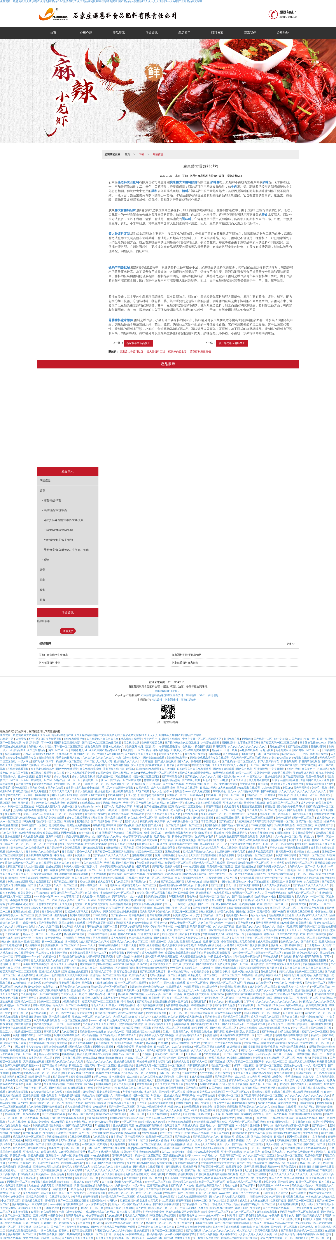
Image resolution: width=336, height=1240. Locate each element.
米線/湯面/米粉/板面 (144, 401)
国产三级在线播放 (188, 847)
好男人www (100, 1076)
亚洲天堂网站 (169, 934)
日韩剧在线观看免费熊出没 (235, 1020)
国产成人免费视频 (305, 889)
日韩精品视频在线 (85, 1185)
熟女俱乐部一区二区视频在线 (128, 784)
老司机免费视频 (287, 1102)
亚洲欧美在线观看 (80, 915)
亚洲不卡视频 (54, 836)
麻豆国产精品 (15, 866)
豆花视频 (151, 1042)
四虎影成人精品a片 (72, 1162)
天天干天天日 (29, 997)
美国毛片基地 (44, 1110)
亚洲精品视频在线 (246, 866)
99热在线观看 (312, 930)
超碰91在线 (137, 900)
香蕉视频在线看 (19, 1050)
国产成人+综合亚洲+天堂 (152, 1106)
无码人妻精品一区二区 (183, 922)
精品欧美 (123, 994)
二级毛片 (273, 1069)
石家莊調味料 (189, 699)
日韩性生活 (76, 1065)
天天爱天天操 (208, 960)
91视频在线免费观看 (305, 757)
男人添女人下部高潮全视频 (52, 952)
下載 (141, 154)
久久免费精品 (69, 1031)
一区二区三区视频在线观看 (210, 1046)
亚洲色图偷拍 (173, 851)
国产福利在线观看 (135, 873)
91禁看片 (21, 738)
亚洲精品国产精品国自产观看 (294, 994)
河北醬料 (157, 699)
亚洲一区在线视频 (150, 919)
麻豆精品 (22, 1076)
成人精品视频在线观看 (193, 956)
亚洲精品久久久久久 (126, 761)
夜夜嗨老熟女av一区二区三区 (139, 885)
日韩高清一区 (293, 870)
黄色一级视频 (69, 997)
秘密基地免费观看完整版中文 (218, 1162)
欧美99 (266, 1151)
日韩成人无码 (208, 787)
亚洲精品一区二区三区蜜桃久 (186, 806)
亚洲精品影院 (32, 941)
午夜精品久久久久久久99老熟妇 (114, 1230)
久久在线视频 (115, 1215)
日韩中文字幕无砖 (183, 836)
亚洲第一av (161, 922)
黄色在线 (263, 784)
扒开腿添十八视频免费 (205, 1238)
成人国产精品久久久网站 (107, 836)
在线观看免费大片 (60, 1196)
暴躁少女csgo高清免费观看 (20, 859)
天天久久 (232, 840)
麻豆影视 (72, 802)
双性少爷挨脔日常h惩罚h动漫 (154, 1061)
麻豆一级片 (30, 922)
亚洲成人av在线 (232, 802)
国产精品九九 (82, 1166)
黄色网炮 (192, 896)
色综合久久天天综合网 (111, 889)
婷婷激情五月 (204, 892)
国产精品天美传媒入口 (309, 1215)
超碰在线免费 (93, 746)
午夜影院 (128, 750)
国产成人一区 (199, 1061)
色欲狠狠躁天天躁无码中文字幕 (70, 975)
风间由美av (43, 1174)
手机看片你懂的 (256, 889)
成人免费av (177, 810)
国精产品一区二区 (213, 915)
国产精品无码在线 (276, 892)
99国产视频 (70, 1069)
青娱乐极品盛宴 (171, 780)
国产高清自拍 (50, 1065)
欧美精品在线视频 (122, 1050)
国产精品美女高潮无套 (79, 1125)
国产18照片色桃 (100, 821)
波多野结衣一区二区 (41, 1057)
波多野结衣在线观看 (284, 1106)
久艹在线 (107, 1181)
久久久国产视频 (19, 772)
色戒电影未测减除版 (141, 937)
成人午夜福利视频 (77, 799)
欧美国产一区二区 (85, 754)
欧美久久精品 (117, 843)
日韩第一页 (216, 859)
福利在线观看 (49, 1095)
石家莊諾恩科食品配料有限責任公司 (162, 695)
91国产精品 (142, 787)
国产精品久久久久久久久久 (141, 754)
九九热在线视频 (16, 1121)
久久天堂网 (122, 881)
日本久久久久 (62, 862)
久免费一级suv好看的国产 (104, 1121)
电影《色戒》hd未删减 (65, 795)
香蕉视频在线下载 (114, 768)
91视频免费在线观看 (138, 930)
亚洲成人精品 (172, 1095)
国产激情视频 (174, 1039)
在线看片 (187, 746)
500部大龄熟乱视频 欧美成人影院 (39, 832)
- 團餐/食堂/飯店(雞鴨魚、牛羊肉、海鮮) (65, 549)
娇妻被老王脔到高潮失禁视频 (314, 1024)
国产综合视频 (324, 1106)
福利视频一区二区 (242, 892)
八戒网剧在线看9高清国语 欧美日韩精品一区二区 (265, 821)
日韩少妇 (284, 1084)
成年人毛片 (268, 1140)
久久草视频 (147, 761)
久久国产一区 (175, 802)
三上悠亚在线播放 (80, 829)
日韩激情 (279, 1136)
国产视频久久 (139, 881)
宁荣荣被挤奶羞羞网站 (149, 862)
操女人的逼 (313, 851)
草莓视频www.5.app (27, 956)
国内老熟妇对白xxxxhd (232, 776)
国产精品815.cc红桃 (310, 919)
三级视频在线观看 (174, 1155)
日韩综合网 (312, 810)
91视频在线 (14, 795)
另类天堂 (232, 1200)
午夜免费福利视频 (251, 930)
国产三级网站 (121, 772)
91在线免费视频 (43, 1024)
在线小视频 (293, 768)
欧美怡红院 (316, 1084)
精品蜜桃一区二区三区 (89, 870)
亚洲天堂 (225, 1084)
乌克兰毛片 (89, 1095)
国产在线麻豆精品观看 (221, 829)
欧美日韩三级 (44, 915)
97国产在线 (296, 738)
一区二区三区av (305, 873)
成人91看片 (57, 1121)
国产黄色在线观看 (111, 1009)
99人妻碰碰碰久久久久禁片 (47, 1091)
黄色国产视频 (203, 746)
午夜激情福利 (99, 873)
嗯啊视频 (232, 1106)
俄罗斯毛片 (143, 866)
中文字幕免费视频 (240, 843)
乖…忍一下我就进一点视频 (118, 787)
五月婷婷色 (264, 911)
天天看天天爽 (127, 840)
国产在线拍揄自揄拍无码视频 (66, 1087)
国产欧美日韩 (286, 1181)
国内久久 (183, 761)
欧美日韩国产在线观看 (14, 930)
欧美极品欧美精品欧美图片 (49, 1125)
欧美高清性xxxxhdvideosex (221, 1099)
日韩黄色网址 (228, 990)
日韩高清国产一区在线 (34, 825)
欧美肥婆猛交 (234, 1166)
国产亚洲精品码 (48, 922)
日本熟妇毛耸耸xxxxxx (313, 742)
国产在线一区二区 (315, 1144)
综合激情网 (211, 881)
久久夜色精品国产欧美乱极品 (45, 1106)
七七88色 (66, 926)
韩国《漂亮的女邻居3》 (281, 997)
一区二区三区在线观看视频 (237, 1054)
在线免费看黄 (167, 847)
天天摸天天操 (286, 1170)
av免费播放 (236, 870)
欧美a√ (130, 768)
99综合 (63, 1065)
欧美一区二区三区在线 (309, 971)
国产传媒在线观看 (298, 746)
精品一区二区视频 (185, 1080)
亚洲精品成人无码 (304, 772)
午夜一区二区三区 (250, 979)
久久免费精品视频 (91, 768)
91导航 (14, 979)
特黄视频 (196, 761)
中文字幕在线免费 (287, 765)
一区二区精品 (143, 750)
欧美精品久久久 (289, 941)
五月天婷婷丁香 (135, 979)
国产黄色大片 (24, 784)
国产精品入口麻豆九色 (235, 825)
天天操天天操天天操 (268, 922)
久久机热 (322, 768)
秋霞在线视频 (91, 840)
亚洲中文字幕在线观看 (67, 1035)
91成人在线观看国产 (81, 1042)
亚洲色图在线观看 (111, 1178)
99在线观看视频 (25, 952)
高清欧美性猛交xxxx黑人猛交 (301, 952)
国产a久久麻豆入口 (233, 1024)
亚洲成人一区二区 (83, 1016)
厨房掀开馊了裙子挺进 (100, 956)
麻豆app (287, 787)
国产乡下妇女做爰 (190, 934)
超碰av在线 (12, 877)
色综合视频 (133, 907)
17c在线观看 (272, 1009)
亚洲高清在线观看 (158, 1185)
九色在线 (34, 1185)
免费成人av (296, 866)
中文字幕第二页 (324, 825)
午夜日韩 (159, 1087)
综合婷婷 (197, 1099)
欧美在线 (64, 1181)
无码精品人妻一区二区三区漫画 (163, 994)
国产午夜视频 (269, 791)
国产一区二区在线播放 (45, 994)
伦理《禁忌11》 (148, 746)
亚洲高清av (278, 881)
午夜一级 (309, 738)
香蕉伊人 (64, 1230)
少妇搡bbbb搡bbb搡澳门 (147, 1020)
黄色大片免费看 (225, 945)
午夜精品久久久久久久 (155, 829)
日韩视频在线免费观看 (300, 911)
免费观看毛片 (44, 881)
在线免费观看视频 (74, 738)
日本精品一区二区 (305, 937)
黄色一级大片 (85, 851)
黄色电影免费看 (228, 784)
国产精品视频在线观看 (153, 971)
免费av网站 (138, 814)
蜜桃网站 (16, 1072)
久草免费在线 (268, 1189)
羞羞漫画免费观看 (252, 806)
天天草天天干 (294, 930)
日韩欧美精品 (21, 791)
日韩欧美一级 (18, 1155)
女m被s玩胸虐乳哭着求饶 (180, 1234)
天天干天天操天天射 (267, 1230)
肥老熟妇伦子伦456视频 (291, 806)
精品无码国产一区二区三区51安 (19, 971)
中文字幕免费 (50, 1080)
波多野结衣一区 (245, 1035)
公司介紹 (86, 32)
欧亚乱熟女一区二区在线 (202, 975)
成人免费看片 (232, 806)
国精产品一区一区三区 (309, 821)
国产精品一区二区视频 (284, 1226)
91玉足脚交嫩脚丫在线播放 (78, 1072)
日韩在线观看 (94, 926)
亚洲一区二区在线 (158, 810)
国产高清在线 (72, 859)
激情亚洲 (141, 825)
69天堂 (229, 859)
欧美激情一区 (157, 997)
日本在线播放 (123, 1166)
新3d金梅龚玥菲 (157, 1050)
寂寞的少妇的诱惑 (44, 754)
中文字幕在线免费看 (224, 1039)
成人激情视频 (230, 754)
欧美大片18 (204, 1091)
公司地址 (283, 32)
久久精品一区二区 (277, 1061)
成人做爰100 (122, 1148)
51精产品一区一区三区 (68, 780)
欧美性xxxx (218, 994)
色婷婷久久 (164, 911)
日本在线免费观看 (298, 960)
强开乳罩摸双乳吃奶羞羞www (19, 817)
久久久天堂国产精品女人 (190, 877)
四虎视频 (56, 967)
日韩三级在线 (201, 1102)
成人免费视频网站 (147, 1196)
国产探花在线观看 (283, 990)
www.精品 (284, 795)
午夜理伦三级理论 (170, 746)
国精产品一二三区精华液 (261, 795)
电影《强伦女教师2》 (129, 757)
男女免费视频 (144, 1046)
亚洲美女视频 (8, 1110)
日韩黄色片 (144, 870)
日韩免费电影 (262, 772)
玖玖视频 (162, 843)
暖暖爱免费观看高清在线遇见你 (183, 952)
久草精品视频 (246, 1005)
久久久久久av (80, 877)
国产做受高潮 (197, 1069)
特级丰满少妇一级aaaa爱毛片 (22, 1114)
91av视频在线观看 (249, 787)
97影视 (266, 1076)
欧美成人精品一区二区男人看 (81, 866)
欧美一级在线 (87, 832)
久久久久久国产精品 (48, 926)
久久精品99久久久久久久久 (103, 738)
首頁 (53, 32)
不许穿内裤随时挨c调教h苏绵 (27, 840)
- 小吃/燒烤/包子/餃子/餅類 (57, 539)
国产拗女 (292, 1099)
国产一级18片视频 (316, 866)
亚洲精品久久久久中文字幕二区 (130, 941)
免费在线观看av (158, 1129)
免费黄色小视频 (221, 971)
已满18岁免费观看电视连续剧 (30, 810)
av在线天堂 (100, 1106)
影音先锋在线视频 (226, 967)
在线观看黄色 (259, 1162)
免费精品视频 (73, 847)
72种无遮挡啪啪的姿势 (72, 1151)
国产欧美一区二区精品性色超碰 (317, 926)
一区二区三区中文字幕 (44, 843)
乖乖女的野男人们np (68, 757)
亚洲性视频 (241, 986)
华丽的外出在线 (24, 926)
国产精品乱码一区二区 (102, 994)
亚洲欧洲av (19, 911)
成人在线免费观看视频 (196, 750)
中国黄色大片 (255, 776)
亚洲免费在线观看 (147, 847)
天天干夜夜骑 (18, 1009)
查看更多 (68, 631)
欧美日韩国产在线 (23, 1035)
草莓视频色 (219, 791)
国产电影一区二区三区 (306, 750)
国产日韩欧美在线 (172, 776)
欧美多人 (44, 1129)
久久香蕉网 (66, 904)
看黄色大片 (228, 1118)
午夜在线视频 (234, 1001)
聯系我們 (250, 32)
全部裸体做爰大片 (237, 832)
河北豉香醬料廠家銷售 (185, 662)
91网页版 (301, 1189)
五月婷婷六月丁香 (101, 971)
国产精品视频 (126, 825)
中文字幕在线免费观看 (211, 840)
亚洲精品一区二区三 (19, 1181)
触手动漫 (140, 1039)
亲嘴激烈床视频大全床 (178, 832)
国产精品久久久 (302, 814)
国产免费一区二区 (315, 982)
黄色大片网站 (306, 1106)
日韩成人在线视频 (115, 870)
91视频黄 (176, 750)
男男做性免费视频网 (79, 825)
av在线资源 (89, 1144)
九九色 (322, 990)
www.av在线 (325, 889)
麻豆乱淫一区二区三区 (283, 907)
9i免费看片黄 (36, 990)
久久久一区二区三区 (66, 885)
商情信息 (158, 154)
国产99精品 (306, 1226)
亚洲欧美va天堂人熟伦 (46, 1166)
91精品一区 (7, 738)
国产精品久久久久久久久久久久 (111, 855)
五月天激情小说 (156, 949)
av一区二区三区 (320, 1238)
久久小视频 (171, 1178)
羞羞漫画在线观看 (239, 907)
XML (202, 695)
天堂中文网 (177, 1159)
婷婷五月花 (320, 1065)
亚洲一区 (211, 889)
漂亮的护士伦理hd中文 (270, 877)
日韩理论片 (89, 1091)
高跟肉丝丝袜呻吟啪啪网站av (147, 986)
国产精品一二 (62, 765)
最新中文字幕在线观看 (13, 1027)
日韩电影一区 (49, 1222)
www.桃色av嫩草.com (47, 896)
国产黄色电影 (295, 810)
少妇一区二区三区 (58, 750)
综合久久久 (269, 926)
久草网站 (249, 1001)
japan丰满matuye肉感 (106, 1129)
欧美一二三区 (244, 772)
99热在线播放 (87, 881)
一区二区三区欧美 (260, 1148)
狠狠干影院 (241, 1208)
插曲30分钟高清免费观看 (113, 949)
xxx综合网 (321, 1020)
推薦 (225, 456)
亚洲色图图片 (103, 791)
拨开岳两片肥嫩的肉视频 (166, 866)
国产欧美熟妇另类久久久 (273, 866)
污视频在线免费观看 (84, 949)
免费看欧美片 (44, 776)
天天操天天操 (129, 945)
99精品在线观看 (281, 772)
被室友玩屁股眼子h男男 (320, 784)
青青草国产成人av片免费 (315, 780)
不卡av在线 (277, 847)
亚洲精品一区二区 (238, 960)
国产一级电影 (221, 780)
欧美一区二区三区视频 (88, 1027)
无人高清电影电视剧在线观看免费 (265, 1129)
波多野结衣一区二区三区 (123, 919)
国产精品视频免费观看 (207, 799)
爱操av (281, 926)
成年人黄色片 (62, 776)
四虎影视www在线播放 (93, 1031)
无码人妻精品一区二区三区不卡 (271, 1020)
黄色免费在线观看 (195, 754)
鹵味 (144, 456)
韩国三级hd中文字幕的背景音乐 (240, 742)
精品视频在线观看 (131, 738)
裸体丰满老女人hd (213, 934)
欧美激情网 (211, 1035)
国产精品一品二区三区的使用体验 (102, 742)
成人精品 (240, 1076)
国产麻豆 (219, 1031)
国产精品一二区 (263, 738)
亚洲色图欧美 (273, 776)
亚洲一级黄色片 (183, 1222)
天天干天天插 (302, 787)
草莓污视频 (267, 750)
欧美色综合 (68, 1054)
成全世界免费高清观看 (260, 851)
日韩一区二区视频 (307, 1181)
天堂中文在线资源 (255, 802)
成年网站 (102, 1144)
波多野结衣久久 (146, 843)
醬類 (144, 379)
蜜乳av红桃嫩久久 (114, 746)
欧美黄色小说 (162, 836)
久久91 (135, 772)
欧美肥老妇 (104, 896)
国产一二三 (111, 926)
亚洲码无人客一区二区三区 (16, 896)
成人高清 (46, 765)
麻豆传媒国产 (132, 1178)
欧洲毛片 (328, 1099)
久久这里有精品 (36, 750)
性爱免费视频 (36, 1027)
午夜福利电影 (31, 742)
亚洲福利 (255, 1125)
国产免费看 (213, 1069)
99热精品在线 (173, 873)
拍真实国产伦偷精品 (27, 765)
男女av (232, 791)
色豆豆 (257, 843)
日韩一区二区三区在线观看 (258, 817)
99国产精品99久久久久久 (110, 979)
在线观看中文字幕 (147, 840)
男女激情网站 (87, 964)
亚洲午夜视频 (240, 1084)
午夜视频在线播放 (97, 1118)
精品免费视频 (276, 915)
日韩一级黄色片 (115, 1234)
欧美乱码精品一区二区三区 (280, 1057)
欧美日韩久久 (181, 1031)
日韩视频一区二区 (181, 979)
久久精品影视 (64, 754)
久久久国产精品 (16, 1039)
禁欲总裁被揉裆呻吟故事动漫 (171, 1001)
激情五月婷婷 (268, 1087)
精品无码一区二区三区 (48, 821)
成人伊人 (190, 802)
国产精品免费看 (262, 1072)
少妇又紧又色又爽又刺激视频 (287, 784)
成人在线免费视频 (197, 859)
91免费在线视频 (43, 784)
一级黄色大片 (210, 1155)
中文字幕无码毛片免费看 (81, 772)
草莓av (328, 956)
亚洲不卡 (326, 949)
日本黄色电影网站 (52, 911)
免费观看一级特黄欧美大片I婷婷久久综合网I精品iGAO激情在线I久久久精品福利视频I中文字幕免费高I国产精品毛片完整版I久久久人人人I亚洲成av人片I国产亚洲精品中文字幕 (100, 735)
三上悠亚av (314, 945)
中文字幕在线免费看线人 (95, 1050)
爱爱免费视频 (144, 1084)
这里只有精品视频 (179, 1050)
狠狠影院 (270, 806)
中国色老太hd (79, 750)
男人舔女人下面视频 (136, 1215)
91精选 (138, 806)
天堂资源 (289, 829)
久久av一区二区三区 (137, 1057)
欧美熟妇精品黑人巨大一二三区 (88, 952)
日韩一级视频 (325, 738)
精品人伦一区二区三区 (301, 892)
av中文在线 (280, 738)
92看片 (24, 979)
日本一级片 (93, 1148)
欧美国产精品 (113, 1208)
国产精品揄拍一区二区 (206, 979)
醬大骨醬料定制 (156, 351)
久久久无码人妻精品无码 (276, 885)
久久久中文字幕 (220, 1102)
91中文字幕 (22, 960)
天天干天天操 (230, 1069)
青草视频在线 (293, 1076)
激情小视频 (317, 859)
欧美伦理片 (7, 829)
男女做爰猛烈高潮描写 (217, 952)
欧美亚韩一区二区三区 (197, 1039)
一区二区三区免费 (248, 1039)
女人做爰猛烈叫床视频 (293, 949)
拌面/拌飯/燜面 (144, 390)
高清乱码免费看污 (177, 757)
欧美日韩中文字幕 (324, 829)
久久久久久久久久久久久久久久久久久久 (303, 791)
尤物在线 (173, 941)
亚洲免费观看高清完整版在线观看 (209, 757)
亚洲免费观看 (325, 1102)
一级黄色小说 (76, 1189)
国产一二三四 (206, 904)
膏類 (175, 456)
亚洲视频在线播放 (103, 1046)
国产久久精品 (244, 768)
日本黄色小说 (56, 799)
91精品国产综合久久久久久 (198, 851)
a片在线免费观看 (289, 1031)
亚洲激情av (53, 1155)
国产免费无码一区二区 (260, 810)
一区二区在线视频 (314, 979)
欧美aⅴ (91, 907)
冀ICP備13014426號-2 (167, 690)
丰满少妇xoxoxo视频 (161, 1102)
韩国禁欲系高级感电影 (67, 742)
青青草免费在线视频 (159, 915)
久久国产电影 (57, 810)
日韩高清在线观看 (310, 761)
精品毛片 (5, 787)
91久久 (176, 1046)
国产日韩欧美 (298, 1192)
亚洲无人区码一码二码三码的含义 (311, 795)
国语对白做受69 (246, 911)
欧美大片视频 (39, 791)
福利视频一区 (91, 780)
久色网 (131, 870)
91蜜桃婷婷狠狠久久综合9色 (306, 1114)
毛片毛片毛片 (258, 915)
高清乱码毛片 (120, 896)
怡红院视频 (167, 1200)
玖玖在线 (142, 964)
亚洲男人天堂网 (312, 1219)
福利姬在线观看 (267, 1102)
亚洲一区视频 (26, 776)
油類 (191, 456)
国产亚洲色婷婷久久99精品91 (268, 960)
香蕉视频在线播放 (202, 1031)
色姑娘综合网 (247, 904)
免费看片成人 (36, 746)
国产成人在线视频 (166, 761)
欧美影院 (302, 843)
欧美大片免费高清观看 (51, 817)
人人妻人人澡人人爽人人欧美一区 (258, 1234)
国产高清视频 (226, 1125)
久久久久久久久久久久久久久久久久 (277, 1001)
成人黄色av (324, 817)
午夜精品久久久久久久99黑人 (317, 1001)
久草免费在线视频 (194, 889)
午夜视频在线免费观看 (315, 964)
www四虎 (81, 1159)
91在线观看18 (245, 829)
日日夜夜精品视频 (51, 738)
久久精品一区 (49, 956)
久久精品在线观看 (274, 930)
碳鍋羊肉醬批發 (177, 351)
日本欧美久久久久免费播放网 (194, 768)
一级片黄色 (303, 900)
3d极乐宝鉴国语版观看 (285, 780)
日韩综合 (126, 1151)
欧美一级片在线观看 (72, 843)
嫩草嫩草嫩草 (137, 915)
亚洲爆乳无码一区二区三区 (31, 829)
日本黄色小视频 (204, 1222)
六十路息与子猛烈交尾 (111, 907)
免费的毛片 (156, 982)
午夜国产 (15, 1132)
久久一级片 (16, 870)
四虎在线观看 (44, 862)
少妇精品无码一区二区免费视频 (94, 930)
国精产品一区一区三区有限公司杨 (205, 1170)
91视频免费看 (23, 1024)
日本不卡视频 (45, 1039)
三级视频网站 (319, 746)
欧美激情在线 (304, 922)
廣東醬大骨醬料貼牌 (131, 351)
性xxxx (105, 780)
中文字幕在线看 (58, 829)
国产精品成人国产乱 (195, 873)
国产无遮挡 (217, 885)
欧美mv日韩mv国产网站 (141, 1162)
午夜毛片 (28, 1069)
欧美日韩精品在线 (152, 742)
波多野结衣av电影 (266, 896)
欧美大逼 (175, 1114)
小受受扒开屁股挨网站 (77, 836)
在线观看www (182, 791)
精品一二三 (319, 1054)
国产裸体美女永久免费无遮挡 (182, 742)
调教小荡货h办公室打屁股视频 (121, 1027)
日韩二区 (15, 964)
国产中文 (109, 806)
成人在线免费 (229, 847)
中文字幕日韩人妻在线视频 (253, 945)
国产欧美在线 (213, 1016)
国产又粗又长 (162, 937)
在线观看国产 (116, 795)
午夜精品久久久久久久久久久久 (134, 1087)
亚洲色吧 (325, 1140)
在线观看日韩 (134, 832)
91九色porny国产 (196, 810)
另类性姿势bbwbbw (237, 915)
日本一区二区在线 (53, 941)
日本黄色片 (247, 754)
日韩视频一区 (284, 851)
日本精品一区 (19, 990)
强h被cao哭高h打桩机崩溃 (209, 832)
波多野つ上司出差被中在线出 (83, 787)
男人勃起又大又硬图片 (235, 1196)
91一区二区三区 (178, 1013)
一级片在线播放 (216, 1057)
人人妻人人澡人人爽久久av (254, 990)
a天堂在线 (225, 919)
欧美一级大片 (15, 851)
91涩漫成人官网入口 (170, 754)
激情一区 (138, 1222)
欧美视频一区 (105, 776)
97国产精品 (128, 847)
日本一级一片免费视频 (267, 919)
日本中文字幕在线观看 (226, 1226)
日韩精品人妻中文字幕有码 (294, 986)
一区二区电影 (171, 825)
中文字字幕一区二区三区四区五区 (202, 738)
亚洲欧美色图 (279, 859)
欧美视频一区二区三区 (268, 829)
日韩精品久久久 (312, 870)
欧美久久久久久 (242, 1072)
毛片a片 (139, 1042)
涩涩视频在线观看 (310, 1099)
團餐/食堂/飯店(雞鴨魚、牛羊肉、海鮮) (146, 445)
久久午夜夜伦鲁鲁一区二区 (183, 821)
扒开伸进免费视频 (153, 1211)
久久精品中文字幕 (249, 791)
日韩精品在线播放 (108, 945)
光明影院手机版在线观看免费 (180, 919)
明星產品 (111, 456)
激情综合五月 (46, 757)
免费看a (257, 1057)
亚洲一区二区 (235, 1129)
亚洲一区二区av (181, 907)
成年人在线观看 (201, 791)
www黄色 (258, 1114)
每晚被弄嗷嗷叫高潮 (105, 825)
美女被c (5, 941)
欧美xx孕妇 (149, 926)
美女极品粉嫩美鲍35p (281, 873)
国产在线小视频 (191, 780)
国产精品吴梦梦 (224, 1076)
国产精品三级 (227, 821)
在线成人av (78, 1181)
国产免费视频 (186, 1020)
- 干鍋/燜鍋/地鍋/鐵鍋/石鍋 (57, 530)
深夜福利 (252, 814)
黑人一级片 (66, 1192)
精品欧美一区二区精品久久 (275, 814)
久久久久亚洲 (239, 780)
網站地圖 (191, 695)
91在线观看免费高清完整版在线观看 (237, 836)
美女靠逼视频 (248, 784)
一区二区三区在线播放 (69, 814)
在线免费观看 (299, 904)
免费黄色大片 (105, 1185)
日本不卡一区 (165, 926)
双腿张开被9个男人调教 (209, 900)
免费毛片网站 (222, 892)
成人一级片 (307, 1204)
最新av (191, 1091)
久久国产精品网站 (157, 1114)
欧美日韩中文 (26, 892)
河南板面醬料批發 (49, 662)
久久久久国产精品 (224, 926)
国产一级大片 (96, 990)
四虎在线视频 (232, 1087)
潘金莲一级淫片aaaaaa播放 (200, 1009)
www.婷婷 (170, 1192)
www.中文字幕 (112, 1099)
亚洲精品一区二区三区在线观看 (172, 1027)
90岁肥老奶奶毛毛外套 (21, 904)
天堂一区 (128, 802)
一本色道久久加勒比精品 (251, 997)
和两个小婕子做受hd (12, 1196)
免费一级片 (296, 982)
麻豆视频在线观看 (41, 772)
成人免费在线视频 (33, 836)
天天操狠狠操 (8, 1174)
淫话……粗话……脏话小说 (39, 814)
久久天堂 (130, 795)
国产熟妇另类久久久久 (177, 1238)
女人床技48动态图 (97, 1204)
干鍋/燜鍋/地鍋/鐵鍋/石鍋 (144, 423)
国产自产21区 (309, 941)
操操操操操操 (165, 1162)
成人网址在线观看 (227, 904)
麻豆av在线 (243, 1136)
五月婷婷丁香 (26, 802)
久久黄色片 (309, 768)
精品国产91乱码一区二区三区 (258, 1204)
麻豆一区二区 (8, 1226)
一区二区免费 (68, 889)
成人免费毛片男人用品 (262, 986)
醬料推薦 (217, 32)
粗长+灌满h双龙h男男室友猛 (161, 956)
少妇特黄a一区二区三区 (126, 1159)
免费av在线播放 (295, 1005)
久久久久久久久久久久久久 (98, 757)
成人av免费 (308, 802)
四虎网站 (96, 911)
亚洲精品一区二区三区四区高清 (185, 795)
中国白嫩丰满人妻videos (27, 1046)
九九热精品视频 (271, 787)
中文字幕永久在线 (301, 1121)
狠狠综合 (269, 934)
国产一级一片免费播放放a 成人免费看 (101, 1132)
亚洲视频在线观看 (124, 791)
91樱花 (27, 754)
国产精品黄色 (246, 922)
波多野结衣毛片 (204, 836)
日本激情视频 (21, 1211)
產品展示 (119, 32)
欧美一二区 (211, 784)
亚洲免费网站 (69, 1208)
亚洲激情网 (260, 768)
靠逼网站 (246, 1114)
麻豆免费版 (67, 1080)
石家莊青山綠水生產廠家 (53, 654)
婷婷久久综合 (226, 911)
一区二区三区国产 (230, 975)
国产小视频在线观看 (156, 806)
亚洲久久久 (131, 821)
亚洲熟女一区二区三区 (95, 859)
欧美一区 (77, 862)
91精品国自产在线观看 (72, 956)
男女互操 (97, 817)
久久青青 (288, 1013)
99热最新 (28, 821)
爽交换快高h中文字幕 (153, 821)
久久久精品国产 (210, 847)
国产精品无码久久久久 (205, 1136)
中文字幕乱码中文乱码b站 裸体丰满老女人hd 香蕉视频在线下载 (147, 859)
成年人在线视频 (84, 791)
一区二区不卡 (129, 1121)
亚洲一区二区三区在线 (288, 979)
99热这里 (20, 986)
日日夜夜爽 (220, 746)
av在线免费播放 (100, 1155)
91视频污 (147, 1054)
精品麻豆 (217, 750)
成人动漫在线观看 (268, 941)
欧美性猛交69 (260, 907)
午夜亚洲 (101, 832)
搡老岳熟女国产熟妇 (109, 1091)
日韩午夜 (169, 765)
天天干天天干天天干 (61, 791)
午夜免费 (255, 1208)
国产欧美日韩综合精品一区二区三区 (139, 799)
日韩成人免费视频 (39, 1121)
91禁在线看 (115, 873)
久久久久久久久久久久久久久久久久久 (307, 1095)
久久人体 (146, 1016)
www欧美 (148, 1009)
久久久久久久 (103, 1016)
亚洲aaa (119, 930)
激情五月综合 (32, 1140)
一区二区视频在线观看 (240, 873)
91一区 (104, 885)
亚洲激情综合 (245, 1159)
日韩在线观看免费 (261, 825)
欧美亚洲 (131, 746)
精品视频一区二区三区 (69, 761)
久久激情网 (168, 768)
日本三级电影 (209, 821)
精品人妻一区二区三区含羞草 (63, 840)
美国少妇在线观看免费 (251, 967)
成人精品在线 (118, 1144)
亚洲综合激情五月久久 (268, 975)
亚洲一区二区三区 (234, 795)
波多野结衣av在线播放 (228, 1013)
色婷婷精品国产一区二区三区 (118, 1196)
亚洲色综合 (83, 821)
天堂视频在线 (132, 742)
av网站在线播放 (135, 1234)
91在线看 (286, 956)
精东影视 (98, 1222)
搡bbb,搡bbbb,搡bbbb (111, 1057)
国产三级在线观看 (187, 787)
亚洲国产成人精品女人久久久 (189, 937)
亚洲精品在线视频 (69, 982)
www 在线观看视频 (193, 866)
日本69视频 (214, 754)
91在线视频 (137, 994)
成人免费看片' (31, 1192)
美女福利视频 (247, 847)
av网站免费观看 (60, 877)
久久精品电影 (29, 1178)
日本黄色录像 (8, 892)
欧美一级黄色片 (315, 776)
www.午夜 (55, 1204)
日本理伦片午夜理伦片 (247, 956)
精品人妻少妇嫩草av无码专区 (94, 1054)
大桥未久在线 (194, 881)
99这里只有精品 (51, 1238)
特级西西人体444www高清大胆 (134, 922)
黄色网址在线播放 (95, 814)
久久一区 (15, 1192)
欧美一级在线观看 (185, 1189)
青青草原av (89, 1057)
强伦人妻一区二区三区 (290, 1155)
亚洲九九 (321, 1151)
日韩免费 (219, 1106)
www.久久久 (43, 802)
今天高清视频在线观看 (150, 1005)
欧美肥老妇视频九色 (43, 768)
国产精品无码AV (135, 1136)
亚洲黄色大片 (105, 1087)
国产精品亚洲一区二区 (211, 1166)
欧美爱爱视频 (154, 765)
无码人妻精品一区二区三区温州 (159, 772)
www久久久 (281, 982)
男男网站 (115, 885)
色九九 (131, 843)
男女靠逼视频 (194, 784)
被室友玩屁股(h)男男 (227, 817)
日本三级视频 (50, 870)
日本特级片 (68, 851)
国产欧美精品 (200, 907)
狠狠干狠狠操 (214, 806)
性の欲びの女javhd (96, 843)
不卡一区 (33, 738)
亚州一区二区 (21, 1013)
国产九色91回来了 (43, 761)
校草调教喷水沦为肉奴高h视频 (156, 1035)
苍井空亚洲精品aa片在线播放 (176, 885)
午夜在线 (26, 994)
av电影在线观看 (249, 750)
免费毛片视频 (320, 787)
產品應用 (184, 32)
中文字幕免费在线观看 (231, 889)
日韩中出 (124, 810)
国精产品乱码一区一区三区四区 (109, 986)
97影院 (76, 1110)
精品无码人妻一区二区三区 (100, 1065)
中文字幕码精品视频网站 (35, 877)
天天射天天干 (148, 911)
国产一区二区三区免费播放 (248, 964)
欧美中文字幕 (124, 806)
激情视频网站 (57, 825)
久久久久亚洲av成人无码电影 (229, 765)
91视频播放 (271, 949)
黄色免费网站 (283, 750)
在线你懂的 (67, 870)
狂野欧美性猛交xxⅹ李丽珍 (265, 1196)
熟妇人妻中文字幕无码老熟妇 (89, 765)
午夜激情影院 (325, 892)
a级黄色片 (278, 1076)
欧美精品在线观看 (156, 896)
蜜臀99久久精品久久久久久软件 (65, 1061)
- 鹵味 (45, 559)
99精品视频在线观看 (108, 1072)
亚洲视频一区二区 (93, 1234)
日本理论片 (72, 941)
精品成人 (316, 1035)
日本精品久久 (233, 900)
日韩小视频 (202, 885)
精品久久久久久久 (103, 1166)
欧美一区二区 (32, 870)
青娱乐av (278, 1005)
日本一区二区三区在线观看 (279, 843)
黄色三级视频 (123, 776)
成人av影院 (160, 1016)
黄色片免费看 (31, 1238)
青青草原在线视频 (307, 1118)
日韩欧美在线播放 (66, 1132)
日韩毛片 (67, 1166)
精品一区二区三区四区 (146, 776)
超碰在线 (260, 873)
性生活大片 (278, 862)
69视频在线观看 (282, 1091)
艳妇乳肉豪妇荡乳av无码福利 (71, 873)
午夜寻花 (72, 810)
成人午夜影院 (49, 1192)
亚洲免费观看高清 (124, 1125)
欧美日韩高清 (34, 919)
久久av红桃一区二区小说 (143, 817)
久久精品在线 (13, 814)
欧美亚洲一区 (83, 855)
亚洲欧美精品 (104, 1084)
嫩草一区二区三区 (192, 825)
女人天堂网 (138, 765)
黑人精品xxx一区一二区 (214, 843)
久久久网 (320, 799)
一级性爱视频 (192, 986)
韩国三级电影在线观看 (72, 922)
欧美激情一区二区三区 (67, 784)
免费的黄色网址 (284, 1050)
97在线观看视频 (48, 1234)
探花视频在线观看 (73, 1204)
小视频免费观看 (19, 900)
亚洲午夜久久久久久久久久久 (81, 967)
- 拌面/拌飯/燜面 (51, 500)
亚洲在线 (247, 738)
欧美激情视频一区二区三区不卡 (61, 945)
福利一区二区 (141, 1095)
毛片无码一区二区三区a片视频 (249, 757)
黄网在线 (224, 949)
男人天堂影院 (101, 937)
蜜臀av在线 (183, 765)
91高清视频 (58, 802)
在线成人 (314, 904)
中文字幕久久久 (89, 1009)
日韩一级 (117, 821)
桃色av (32, 1039)
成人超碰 (132, 1076)
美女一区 (231, 885)
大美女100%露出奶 (280, 757)
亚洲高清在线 (39, 799)
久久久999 (208, 1144)
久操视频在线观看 (285, 825)
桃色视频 (87, 982)
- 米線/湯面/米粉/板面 (54, 510)
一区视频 (146, 1027)
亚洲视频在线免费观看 (39, 855)
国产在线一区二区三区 (312, 855)
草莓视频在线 (254, 934)
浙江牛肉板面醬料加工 (232, 343)
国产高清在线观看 (154, 757)
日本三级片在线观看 (268, 754)
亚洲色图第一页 (235, 934)
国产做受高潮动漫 (293, 776)
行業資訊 (151, 32)
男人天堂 (120, 1140)
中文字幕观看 (40, 1204)
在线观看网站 (218, 907)
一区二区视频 (64, 979)
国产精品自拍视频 (119, 765)
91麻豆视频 (104, 964)
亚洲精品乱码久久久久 (255, 900)
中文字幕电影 (277, 768)
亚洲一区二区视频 (152, 1178)
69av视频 (107, 1148)
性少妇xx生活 (38, 930)
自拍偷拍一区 (303, 1050)
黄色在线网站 (278, 746)
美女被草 (262, 847)
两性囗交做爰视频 (186, 840)
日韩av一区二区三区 (158, 900)
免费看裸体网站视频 (177, 1005)
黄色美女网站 (87, 810)
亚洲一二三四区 (86, 889)
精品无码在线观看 (224, 772)
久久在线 (59, 772)
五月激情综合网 (124, 967)
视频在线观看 (279, 840)
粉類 (208, 456)
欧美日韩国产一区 (201, 926)
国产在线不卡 (248, 1185)
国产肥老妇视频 (326, 937)
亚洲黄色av (98, 1200)
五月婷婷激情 (13, 1069)
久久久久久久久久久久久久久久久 (248, 746)
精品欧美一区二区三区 (149, 851)
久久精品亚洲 (312, 881)
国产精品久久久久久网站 (150, 802)
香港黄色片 (128, 1001)
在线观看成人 (88, 802)
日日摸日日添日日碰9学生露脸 (260, 1046)
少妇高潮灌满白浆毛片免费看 (117, 866)
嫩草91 (238, 1065)
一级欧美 (230, 922)
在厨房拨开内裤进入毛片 (231, 851)
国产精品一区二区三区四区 (226, 982)
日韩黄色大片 (52, 1031)
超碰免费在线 (232, 738)
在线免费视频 (191, 814)
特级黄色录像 (118, 1110)
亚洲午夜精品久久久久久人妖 (163, 814)
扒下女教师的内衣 (269, 761)
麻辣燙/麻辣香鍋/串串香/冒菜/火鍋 (146, 412)
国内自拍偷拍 (38, 787)
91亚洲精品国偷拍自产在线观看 (314, 1170)
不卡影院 (68, 937)
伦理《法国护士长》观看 (144, 1219)
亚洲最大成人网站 (149, 934)
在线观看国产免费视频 (311, 907)
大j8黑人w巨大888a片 (110, 754)
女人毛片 (140, 1050)
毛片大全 (157, 791)
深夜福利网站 (250, 1087)
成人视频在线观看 (202, 1076)
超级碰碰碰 (112, 847)
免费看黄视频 (117, 952)
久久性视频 (92, 892)
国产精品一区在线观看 (235, 1016)
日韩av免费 (35, 986)
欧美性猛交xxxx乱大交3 (187, 915)
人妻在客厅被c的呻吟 (262, 832)
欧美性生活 (166, 817)
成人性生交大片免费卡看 (169, 1084)
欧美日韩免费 (211, 941)
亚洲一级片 (231, 750)
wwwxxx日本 (97, 1020)
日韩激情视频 (173, 1166)
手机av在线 (43, 892)
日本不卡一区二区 (320, 1039)
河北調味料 (171, 699)
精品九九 (309, 836)
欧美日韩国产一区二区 (214, 814)
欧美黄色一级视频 (23, 1159)
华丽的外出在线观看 (297, 847)
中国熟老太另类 (200, 765)
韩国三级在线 (305, 825)
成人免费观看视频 (259, 780)
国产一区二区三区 (304, 817)
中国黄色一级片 (63, 855)
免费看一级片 (83, 904)
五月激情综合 (237, 814)
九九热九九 (19, 1148)
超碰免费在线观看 (119, 814)
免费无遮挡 (48, 1185)
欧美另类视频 (176, 870)
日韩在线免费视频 (93, 847)
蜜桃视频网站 (87, 1069)
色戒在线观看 (152, 780)
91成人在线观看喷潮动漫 (177, 799)
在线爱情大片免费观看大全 (133, 960)
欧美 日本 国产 (132, 1009)
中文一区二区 (275, 870)
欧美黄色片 (16, 1140)
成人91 (244, 1200)
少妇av (168, 791)
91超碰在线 (20, 982)
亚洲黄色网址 (213, 825)
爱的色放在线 (116, 832)
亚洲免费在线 (26, 975)
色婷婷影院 (226, 986)
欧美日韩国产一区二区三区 (283, 802)
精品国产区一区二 (221, 1065)
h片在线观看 (247, 877)
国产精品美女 (108, 1035)
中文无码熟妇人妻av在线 (161, 1118)
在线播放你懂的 (104, 982)
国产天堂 (320, 1069)
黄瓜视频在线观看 (317, 1005)
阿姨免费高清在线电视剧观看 (107, 877)
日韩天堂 (268, 1192)
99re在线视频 (308, 765)
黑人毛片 (56, 934)
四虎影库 (246, 1226)
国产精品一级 (277, 1162)
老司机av (280, 810)
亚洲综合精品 (74, 1174)
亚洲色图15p (79, 990)
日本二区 (89, 761)
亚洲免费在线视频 (196, 829)
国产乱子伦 (58, 1226)
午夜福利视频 (177, 896)
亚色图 (207, 780)
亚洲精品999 (18, 750)
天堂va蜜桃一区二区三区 (315, 1042)
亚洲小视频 (272, 937)
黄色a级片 (192, 1084)
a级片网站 (33, 911)
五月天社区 (159, 870)
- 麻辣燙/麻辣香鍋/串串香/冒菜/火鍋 (62, 520)
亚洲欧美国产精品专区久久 (105, 750)
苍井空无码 (206, 1072)
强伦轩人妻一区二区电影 (128, 1181)
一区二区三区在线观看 (261, 765)
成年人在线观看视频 (84, 776)
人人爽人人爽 (104, 761)
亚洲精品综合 (126, 1065)
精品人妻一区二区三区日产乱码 (226, 810)
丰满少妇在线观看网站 (20, 881)
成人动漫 (79, 926)
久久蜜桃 (128, 1208)
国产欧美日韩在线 (249, 885)
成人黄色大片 (21, 799)
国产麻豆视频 (161, 1069)
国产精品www (119, 915)
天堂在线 (265, 836)
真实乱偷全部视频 (149, 945)
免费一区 (67, 806)
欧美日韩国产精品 (277, 1121)
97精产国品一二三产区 (295, 754)
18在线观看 (154, 784)
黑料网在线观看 (319, 754)
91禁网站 (313, 949)
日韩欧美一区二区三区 (96, 784)
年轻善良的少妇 (200, 971)
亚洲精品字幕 (31, 1151)
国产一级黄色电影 (11, 742)
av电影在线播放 (210, 742)
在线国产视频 (278, 1200)
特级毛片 (79, 1192)
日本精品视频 (52, 1208)
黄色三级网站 (208, 1110)
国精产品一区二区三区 (318, 1013)
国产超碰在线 (290, 1016)
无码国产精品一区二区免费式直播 (315, 1072)
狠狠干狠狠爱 (91, 1196)
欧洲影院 (292, 926)
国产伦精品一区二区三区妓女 (239, 761)
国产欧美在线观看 (224, 768)
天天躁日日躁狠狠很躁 (36, 795)
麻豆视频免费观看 (121, 904)
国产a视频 (139, 1166)
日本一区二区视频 (198, 982)
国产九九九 (278, 1151)
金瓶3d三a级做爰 (107, 810)
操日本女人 (288, 1215)
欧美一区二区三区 (49, 1001)
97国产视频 (105, 772)
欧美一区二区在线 (177, 997)
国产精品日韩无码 (96, 1102)
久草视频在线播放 (288, 934)
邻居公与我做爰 (309, 1140)
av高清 (299, 1013)
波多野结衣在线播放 (250, 1009)
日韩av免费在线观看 (55, 1046)
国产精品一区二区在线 (172, 1091)
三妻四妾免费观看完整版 (22, 757)
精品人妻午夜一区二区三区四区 (65, 746)
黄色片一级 (243, 1162)
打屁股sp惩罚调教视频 (151, 795)
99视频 (52, 930)
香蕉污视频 (157, 1174)
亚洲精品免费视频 (324, 814)
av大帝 (318, 1208)
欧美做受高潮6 (175, 1087)
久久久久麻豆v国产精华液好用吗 (55, 1159)
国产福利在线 (144, 1001)
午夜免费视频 (161, 750)
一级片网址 (24, 761)
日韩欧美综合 (101, 915)
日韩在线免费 (289, 761)
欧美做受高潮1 (314, 1155)
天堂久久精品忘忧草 (57, 960)
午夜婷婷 (326, 1091)
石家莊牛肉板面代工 (138, 343)
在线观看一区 (214, 795)
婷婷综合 (299, 851)
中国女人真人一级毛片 (74, 994)
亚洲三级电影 (183, 817)
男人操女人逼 (320, 900)
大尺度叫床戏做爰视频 (97, 1039)
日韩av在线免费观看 (148, 768)
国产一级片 (278, 911)
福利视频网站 (13, 754)
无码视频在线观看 (34, 1061)
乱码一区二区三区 (74, 1148)
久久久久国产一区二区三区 (259, 1155)
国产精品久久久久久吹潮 (74, 986)
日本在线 (32, 1129)
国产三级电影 (183, 1136)
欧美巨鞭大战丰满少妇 (36, 964)
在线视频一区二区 (42, 780)
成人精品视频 (162, 907)
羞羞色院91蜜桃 (243, 919)
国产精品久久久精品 (316, 1129)
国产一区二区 (62, 1110)
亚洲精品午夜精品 (26, 949)
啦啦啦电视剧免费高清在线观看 (239, 1238)
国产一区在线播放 (302, 1020)
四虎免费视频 (109, 840)
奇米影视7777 (67, 1222)
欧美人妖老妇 (327, 941)
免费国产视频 (321, 975)
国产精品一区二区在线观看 (126, 780)
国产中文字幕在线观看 (214, 870)
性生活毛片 (151, 738)
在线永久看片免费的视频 (183, 843)
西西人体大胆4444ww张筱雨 (281, 799)
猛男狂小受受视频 (207, 1020)
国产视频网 (17, 907)
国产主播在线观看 (255, 870)
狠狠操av (17, 941)
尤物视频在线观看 (158, 979)
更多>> (291, 643)
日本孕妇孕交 (111, 997)
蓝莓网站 (306, 975)
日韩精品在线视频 (18, 1091)
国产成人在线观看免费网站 (195, 772)
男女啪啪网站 (32, 945)
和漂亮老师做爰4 (284, 1072)
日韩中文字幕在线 (292, 1009)
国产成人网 (155, 825)
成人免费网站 (121, 900)
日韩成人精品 (190, 1125)
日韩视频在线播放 (203, 817)
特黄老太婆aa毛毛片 (220, 956)
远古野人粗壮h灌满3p (93, 795)
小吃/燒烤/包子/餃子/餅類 (144, 434)
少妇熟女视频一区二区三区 (70, 907)
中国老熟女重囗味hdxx (233, 881)
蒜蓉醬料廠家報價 (200, 351)
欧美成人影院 (181, 1061)
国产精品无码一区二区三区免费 (279, 742)
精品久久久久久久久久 (99, 1061)
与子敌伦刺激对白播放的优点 (140, 1091)
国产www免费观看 (67, 768)
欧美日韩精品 (49, 1151)
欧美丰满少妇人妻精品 (38, 907)
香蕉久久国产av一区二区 (20, 862)
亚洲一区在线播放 (165, 855)
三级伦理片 (207, 967)
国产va (95, 1226)
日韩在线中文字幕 (97, 934)
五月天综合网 (55, 847)
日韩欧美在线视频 (170, 738)
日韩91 (321, 836)
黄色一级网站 (284, 817)
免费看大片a (50, 986)
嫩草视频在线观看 (81, 1076)
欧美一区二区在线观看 (180, 949)
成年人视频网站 (41, 1005)
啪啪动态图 (139, 810)
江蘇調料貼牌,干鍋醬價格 (186, 654)
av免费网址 (182, 926)
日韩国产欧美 (294, 881)
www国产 (175, 967)
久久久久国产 (252, 1151)
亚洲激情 (146, 907)
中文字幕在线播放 (259, 881)
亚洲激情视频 (69, 832)
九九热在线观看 (227, 787)
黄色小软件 (269, 994)
